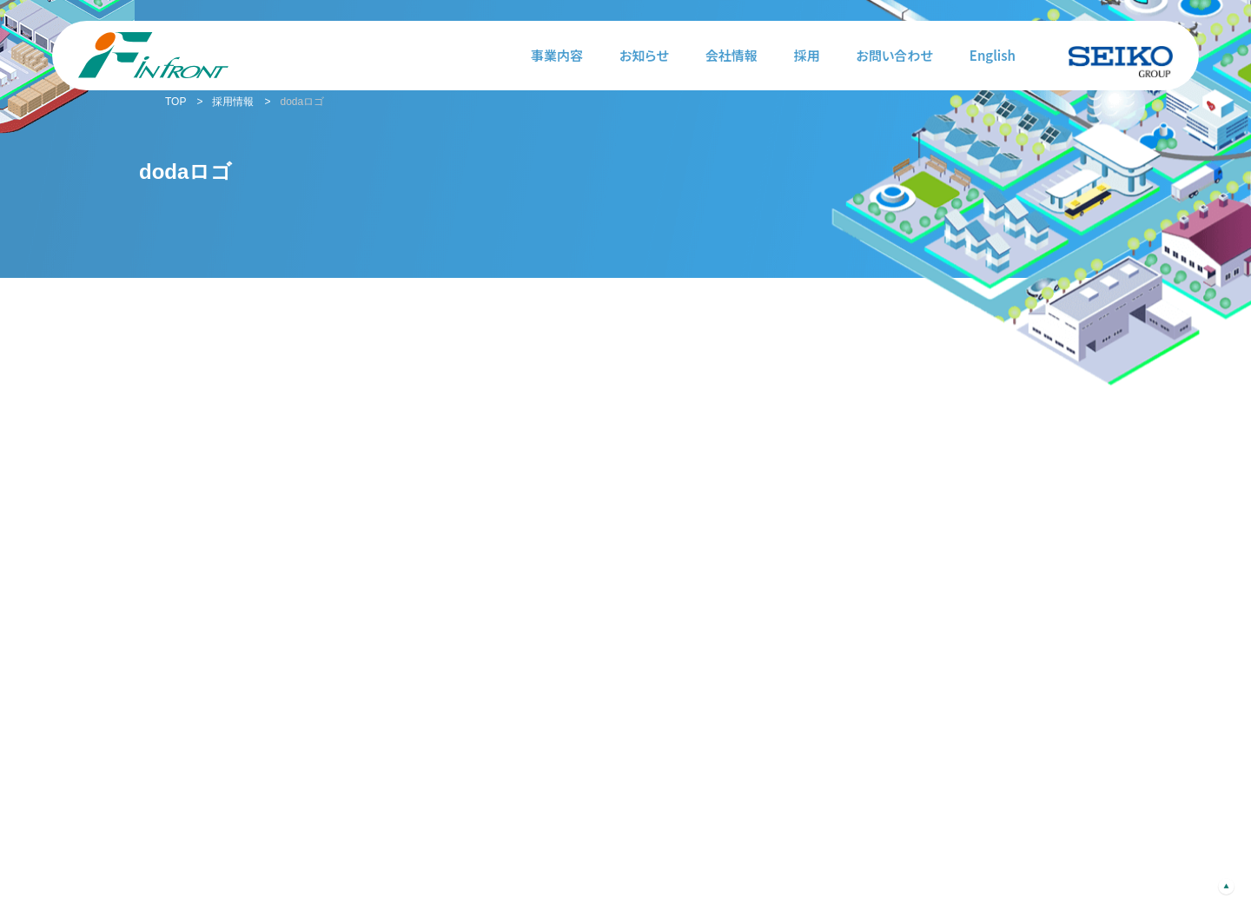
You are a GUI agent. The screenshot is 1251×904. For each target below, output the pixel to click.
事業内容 (557, 55)
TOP (175, 102)
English (993, 55)
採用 (807, 55)
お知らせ (644, 55)
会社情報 (731, 55)
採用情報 (233, 102)
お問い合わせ (895, 55)
